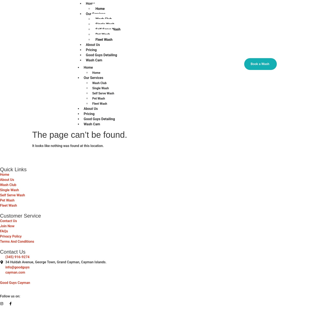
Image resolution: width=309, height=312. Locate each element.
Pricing (89, 114)
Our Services (93, 78)
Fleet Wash (103, 40)
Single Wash (100, 88)
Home (88, 67)
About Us (91, 109)
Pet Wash (98, 98)
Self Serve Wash (103, 93)
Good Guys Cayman (15, 283)
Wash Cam (94, 60)
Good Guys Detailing (99, 119)
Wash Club (99, 83)
